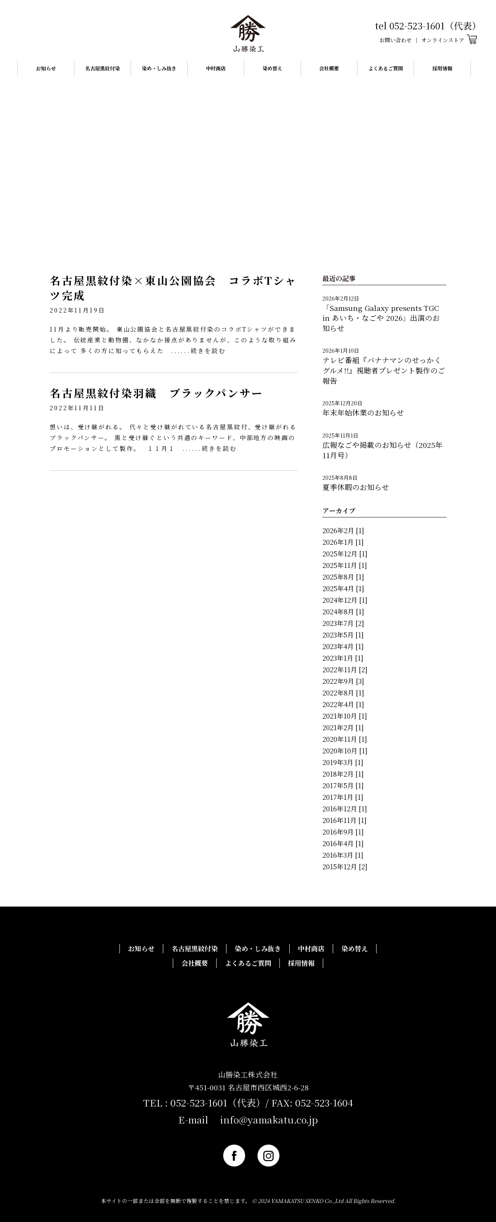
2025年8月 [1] (343, 577)
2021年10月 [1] (344, 716)
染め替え (272, 68)
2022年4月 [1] (343, 704)
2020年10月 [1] (344, 750)
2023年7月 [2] (343, 623)
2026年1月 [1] (343, 542)
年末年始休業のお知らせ (363, 412)
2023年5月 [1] (343, 635)
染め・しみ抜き (159, 68)
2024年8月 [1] (343, 611)
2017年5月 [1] (343, 785)
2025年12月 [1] (344, 553)
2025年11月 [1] (344, 565)
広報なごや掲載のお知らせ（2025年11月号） (382, 450)
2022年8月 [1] (343, 693)
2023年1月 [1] (342, 658)
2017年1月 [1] (342, 797)
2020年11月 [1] (344, 739)
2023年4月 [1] (343, 646)
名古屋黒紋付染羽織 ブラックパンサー (156, 392)
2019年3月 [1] (342, 762)
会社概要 (329, 68)
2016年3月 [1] (342, 855)
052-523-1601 (198, 1102)
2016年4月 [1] (343, 843)
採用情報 (442, 68)
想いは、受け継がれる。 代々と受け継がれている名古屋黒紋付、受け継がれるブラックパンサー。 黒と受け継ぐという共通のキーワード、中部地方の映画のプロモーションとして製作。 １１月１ (173, 437)
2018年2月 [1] (343, 774)
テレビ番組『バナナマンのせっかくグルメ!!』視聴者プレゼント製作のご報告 (383, 370)
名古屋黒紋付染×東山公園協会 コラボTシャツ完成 (173, 287)
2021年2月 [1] (343, 727)
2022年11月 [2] (344, 669)
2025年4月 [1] (343, 588)
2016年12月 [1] (344, 808)
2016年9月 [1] (343, 832)
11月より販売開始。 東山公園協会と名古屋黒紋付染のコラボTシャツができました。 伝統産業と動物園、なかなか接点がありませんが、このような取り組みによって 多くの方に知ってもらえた (173, 340)
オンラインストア (449, 40)
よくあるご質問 (385, 68)
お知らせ (46, 68)
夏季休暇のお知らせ (355, 487)
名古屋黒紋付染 (102, 68)
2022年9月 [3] (343, 681)
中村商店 (216, 68)
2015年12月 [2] (344, 866)
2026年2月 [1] (343, 530)
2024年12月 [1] (344, 600)
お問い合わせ (395, 40)
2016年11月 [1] (344, 820)
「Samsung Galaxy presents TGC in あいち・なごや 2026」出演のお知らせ (381, 318)
